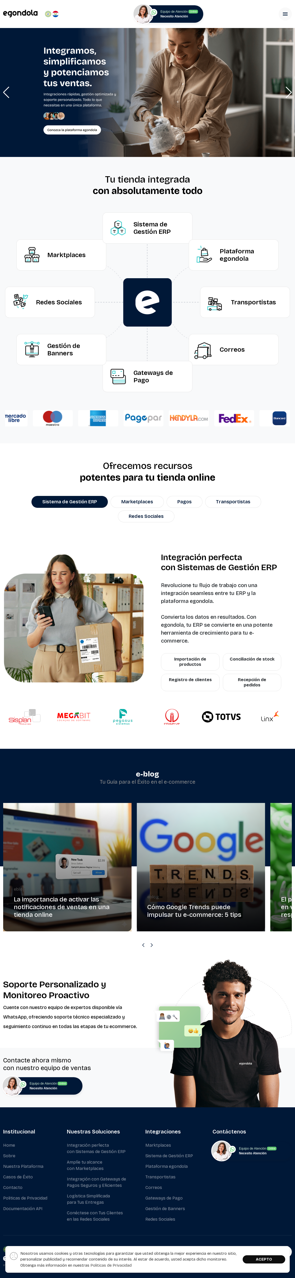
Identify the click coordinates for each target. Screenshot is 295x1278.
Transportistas (160, 1176)
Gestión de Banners (165, 1208)
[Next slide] (152, 945)
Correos (153, 1187)
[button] (6, 92)
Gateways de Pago (164, 1198)
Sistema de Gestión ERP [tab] (69, 502)
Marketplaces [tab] (137, 502)
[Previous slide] (143, 945)
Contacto (12, 1187)
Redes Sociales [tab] (146, 516)
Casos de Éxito (18, 1176)
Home (9, 1145)
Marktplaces (158, 1145)
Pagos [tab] (184, 502)
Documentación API (23, 1208)
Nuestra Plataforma (23, 1166)
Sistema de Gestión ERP (169, 1155)
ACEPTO (264, 1259)
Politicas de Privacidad (25, 1198)
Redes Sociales (160, 1219)
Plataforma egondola (166, 1166)
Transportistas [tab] (233, 502)
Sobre (9, 1155)
